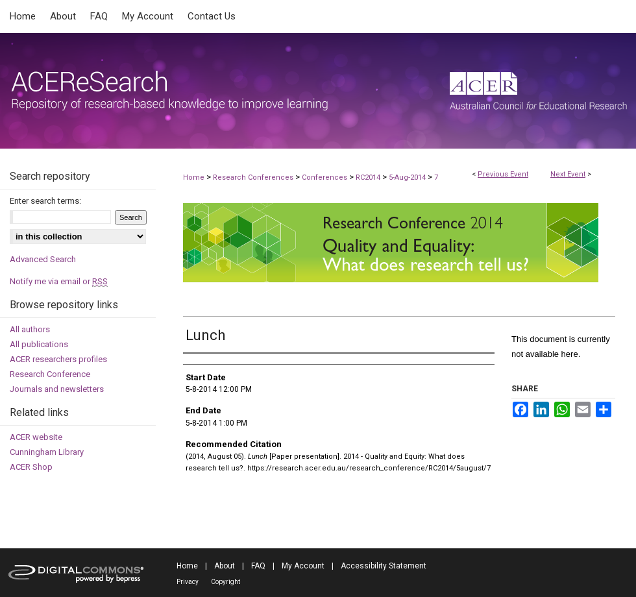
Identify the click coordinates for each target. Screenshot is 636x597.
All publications (39, 344)
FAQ (258, 565)
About (224, 565)
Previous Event (503, 174)
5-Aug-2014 (408, 177)
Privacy (188, 581)
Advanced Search (43, 259)
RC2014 (369, 177)
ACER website (36, 437)
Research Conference (50, 374)
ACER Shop (31, 467)
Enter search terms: (45, 201)
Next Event (567, 174)
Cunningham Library (47, 452)
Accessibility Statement (383, 565)
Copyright (225, 581)
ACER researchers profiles (58, 359)
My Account (303, 565)
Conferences (325, 177)
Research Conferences (254, 177)
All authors (30, 329)
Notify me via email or (59, 281)
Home (193, 177)
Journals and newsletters (57, 389)
